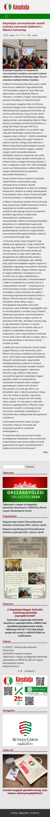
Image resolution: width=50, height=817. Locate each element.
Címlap (14, 813)
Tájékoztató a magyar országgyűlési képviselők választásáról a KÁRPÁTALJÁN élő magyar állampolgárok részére (24, 507)
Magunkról (24, 813)
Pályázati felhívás (11, 666)
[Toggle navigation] (6, 16)
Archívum (34, 813)
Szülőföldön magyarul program (17, 653)
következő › (30, 671)
